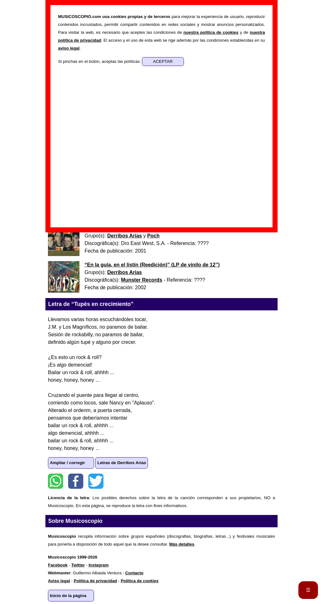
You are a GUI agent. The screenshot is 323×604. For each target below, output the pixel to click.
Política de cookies (140, 580)
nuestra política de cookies (210, 32)
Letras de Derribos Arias (121, 462)
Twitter (95, 481)
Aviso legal (59, 580)
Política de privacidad (95, 580)
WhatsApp (55, 481)
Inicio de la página (68, 595)
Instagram (99, 565)
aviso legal (68, 48)
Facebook (75, 481)
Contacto (134, 573)
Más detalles (181, 544)
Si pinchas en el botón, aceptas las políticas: (100, 61)
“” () (152, 264)
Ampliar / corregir (67, 462)
